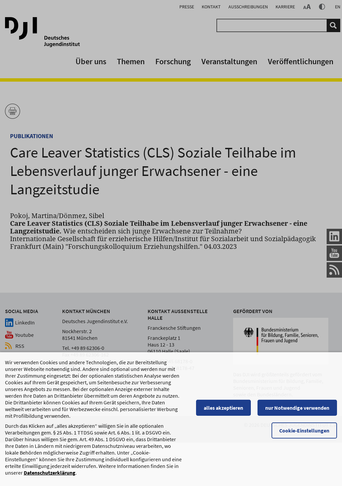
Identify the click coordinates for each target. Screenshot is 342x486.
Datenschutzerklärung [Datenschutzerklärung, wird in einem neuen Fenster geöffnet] (49, 476)
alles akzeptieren (223, 411)
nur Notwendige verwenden (297, 411)
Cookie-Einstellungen (304, 433)
